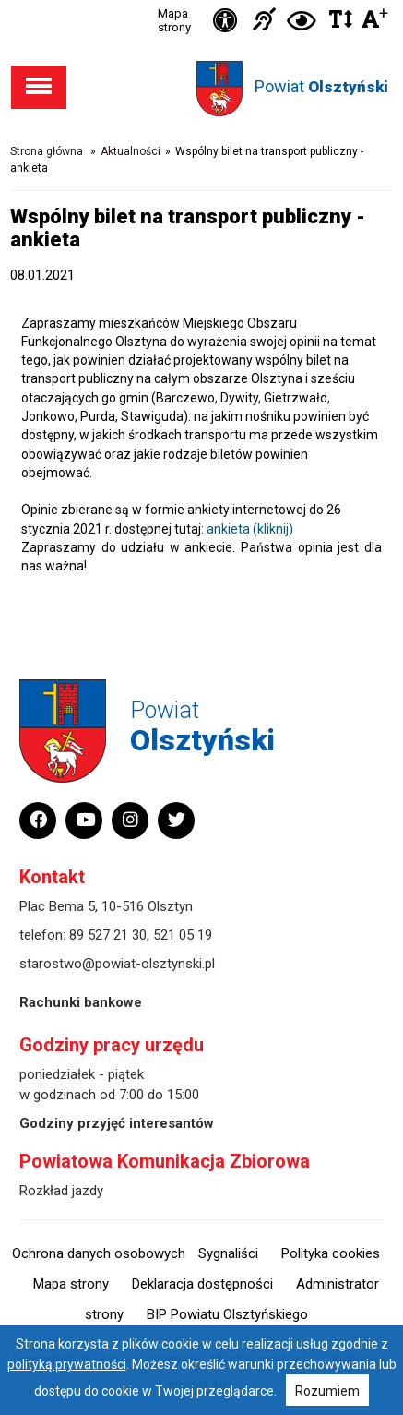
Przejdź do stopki (202, 0)
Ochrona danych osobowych (98, 1253)
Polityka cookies (330, 1253)
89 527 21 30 (108, 935)
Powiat (321, 86)
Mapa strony (174, 20)
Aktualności (130, 151)
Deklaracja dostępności (202, 1284)
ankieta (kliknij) (250, 529)
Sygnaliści (228, 1253)
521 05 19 (182, 935)
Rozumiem (327, 1391)
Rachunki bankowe (80, 1002)
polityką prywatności (66, 1364)
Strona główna (46, 151)
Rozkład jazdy (61, 1190)
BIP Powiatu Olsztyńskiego (227, 1314)
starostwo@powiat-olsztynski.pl (117, 963)
